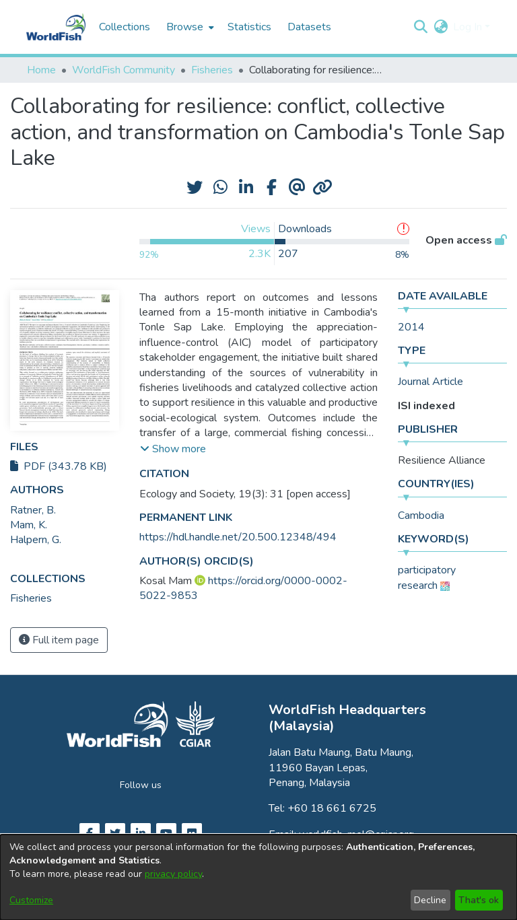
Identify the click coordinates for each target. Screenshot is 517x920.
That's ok (478, 900)
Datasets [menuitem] (309, 27)
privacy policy (173, 874)
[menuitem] (189, 27)
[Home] (55, 26)
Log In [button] (469, 27)
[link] (31, 598)
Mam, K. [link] (28, 525)
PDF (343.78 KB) (58, 466)
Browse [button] (184, 27)
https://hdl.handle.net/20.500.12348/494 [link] (238, 537)
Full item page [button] (59, 640)
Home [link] (41, 70)
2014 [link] (411, 327)
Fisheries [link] (212, 70)
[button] (420, 27)
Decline (430, 900)
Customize (31, 900)
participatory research (427, 577)
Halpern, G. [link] (35, 539)
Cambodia (421, 515)
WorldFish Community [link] (123, 70)
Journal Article (430, 381)
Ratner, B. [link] (33, 510)
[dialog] (258, 877)
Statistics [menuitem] (249, 27)
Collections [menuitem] (124, 27)
